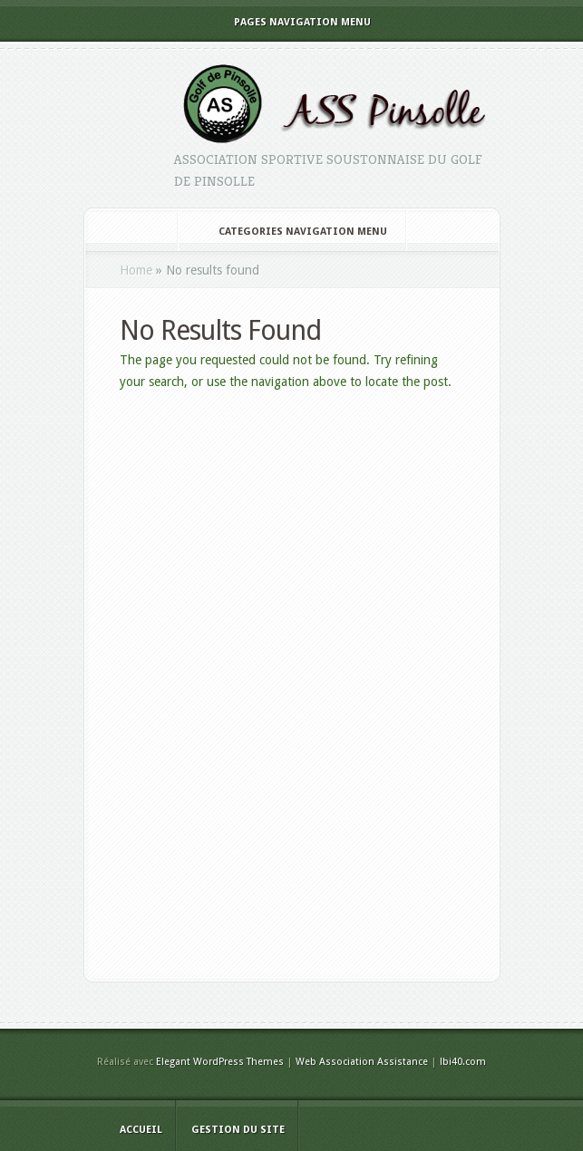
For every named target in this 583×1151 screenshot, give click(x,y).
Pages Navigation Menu (290, 22)
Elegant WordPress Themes (220, 1062)
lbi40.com (463, 1062)
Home (136, 270)
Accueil (141, 1130)
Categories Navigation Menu (290, 231)
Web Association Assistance (362, 1062)
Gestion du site (238, 1130)
